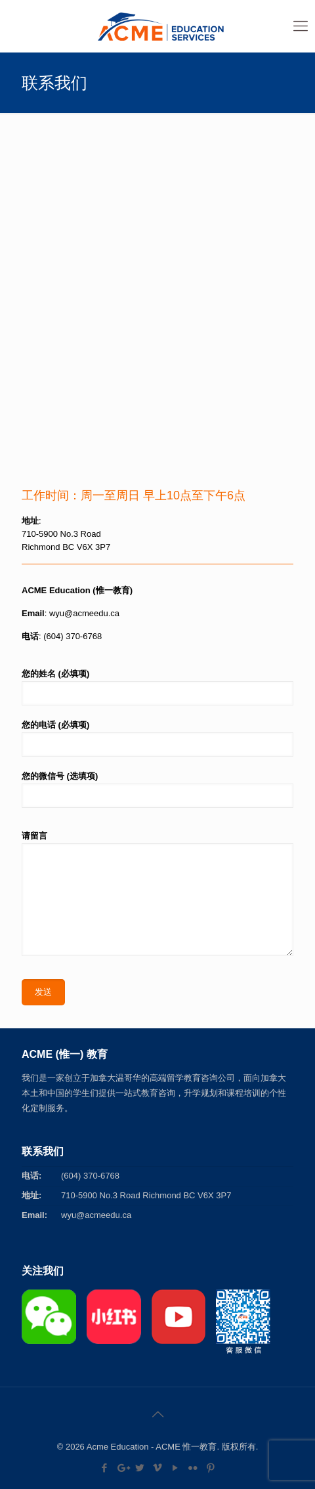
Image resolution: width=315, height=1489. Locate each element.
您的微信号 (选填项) (157, 789)
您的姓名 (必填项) (157, 687)
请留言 (157, 893)
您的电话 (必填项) (157, 738)
